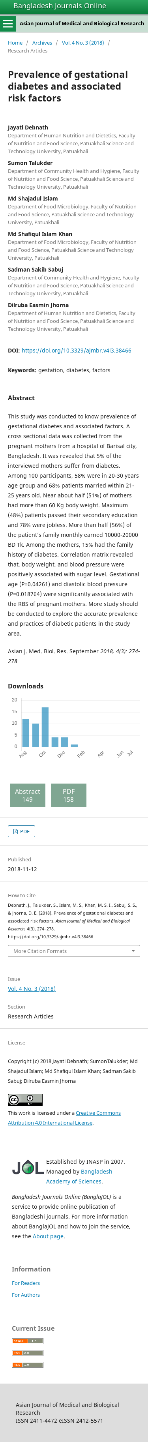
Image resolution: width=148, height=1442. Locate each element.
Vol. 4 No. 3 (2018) (83, 42)
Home (15, 42)
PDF (24, 831)
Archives (42, 42)
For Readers (26, 1282)
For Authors (26, 1294)
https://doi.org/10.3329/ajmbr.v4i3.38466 (76, 350)
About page (48, 1236)
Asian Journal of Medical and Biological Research (82, 23)
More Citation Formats (40, 950)
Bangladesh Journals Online (59, 5)
